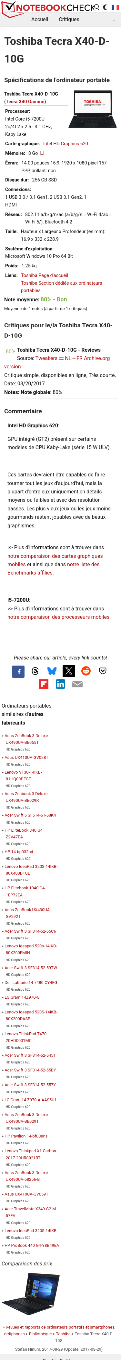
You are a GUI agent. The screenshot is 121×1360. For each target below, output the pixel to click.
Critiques (69, 19)
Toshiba (63, 1333)
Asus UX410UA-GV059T (26, 1194)
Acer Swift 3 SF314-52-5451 (30, 1055)
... (113, 19)
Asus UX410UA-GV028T (26, 757)
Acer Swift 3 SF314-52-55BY (30, 1070)
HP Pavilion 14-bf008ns (26, 1136)
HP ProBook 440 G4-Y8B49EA (32, 1245)
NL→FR (74, 358)
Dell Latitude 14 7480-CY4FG (31, 982)
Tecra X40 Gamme (25, 102)
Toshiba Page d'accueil (44, 275)
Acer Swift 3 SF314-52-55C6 (30, 931)
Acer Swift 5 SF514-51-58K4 (30, 815)
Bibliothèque (40, 1333)
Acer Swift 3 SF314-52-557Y (30, 1084)
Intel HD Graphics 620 (65, 144)
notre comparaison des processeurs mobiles (58, 617)
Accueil (39, 19)
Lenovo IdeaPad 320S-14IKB (30, 1230)
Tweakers (46, 358)
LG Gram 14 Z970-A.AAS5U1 (31, 1099)
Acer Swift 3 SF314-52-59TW (31, 967)
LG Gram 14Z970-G (22, 997)
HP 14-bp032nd (19, 851)
